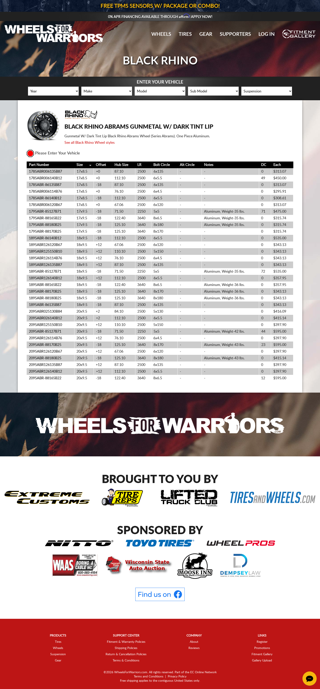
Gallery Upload (262, 660)
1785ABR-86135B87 (45, 185)
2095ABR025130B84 (45, 311)
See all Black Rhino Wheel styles (89, 142)
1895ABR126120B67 (45, 245)
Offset (101, 165)
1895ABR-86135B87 (45, 305)
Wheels (161, 34)
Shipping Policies (126, 648)
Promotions (262, 648)
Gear (205, 34)
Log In (266, 34)
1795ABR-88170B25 (45, 231)
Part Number (39, 165)
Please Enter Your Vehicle (53, 153)
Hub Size (121, 165)
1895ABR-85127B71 (45, 271)
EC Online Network (203, 672)
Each (277, 165)
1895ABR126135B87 (45, 265)
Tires (185, 34)
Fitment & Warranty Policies (126, 641)
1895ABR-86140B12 (45, 238)
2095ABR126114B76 (45, 338)
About (194, 641)
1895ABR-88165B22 (45, 285)
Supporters (235, 34)
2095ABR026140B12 (45, 318)
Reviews (194, 648)
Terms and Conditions (148, 676)
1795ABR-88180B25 (45, 225)
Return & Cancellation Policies (126, 654)
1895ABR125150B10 (45, 251)
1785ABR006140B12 (45, 178)
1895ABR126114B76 (45, 258)
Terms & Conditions (126, 660)
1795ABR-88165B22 (45, 218)
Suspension (58, 654)
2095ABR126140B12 (45, 371)
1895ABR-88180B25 (45, 298)
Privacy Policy (177, 676)
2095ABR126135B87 (45, 365)
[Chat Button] (309, 678)
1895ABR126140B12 (45, 278)
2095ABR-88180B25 (45, 358)
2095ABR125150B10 (45, 325)
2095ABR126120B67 (45, 351)
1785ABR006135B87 (45, 171)
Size (79, 165)
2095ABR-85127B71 (45, 331)
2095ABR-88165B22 (45, 378)
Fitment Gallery (262, 654)
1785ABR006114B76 (45, 191)
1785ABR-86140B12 (45, 198)
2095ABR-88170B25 (45, 345)
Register (262, 641)
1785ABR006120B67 (45, 205)
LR (139, 165)
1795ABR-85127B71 (45, 211)
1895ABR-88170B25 (45, 291)
